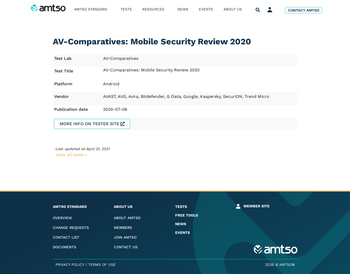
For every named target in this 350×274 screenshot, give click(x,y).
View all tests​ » (71, 154)
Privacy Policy (69, 264)
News (182, 9)
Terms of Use (102, 264)
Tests (126, 9)
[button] (257, 10)
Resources (154, 9)
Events (206, 9)
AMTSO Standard (92, 9)
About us (234, 9)
